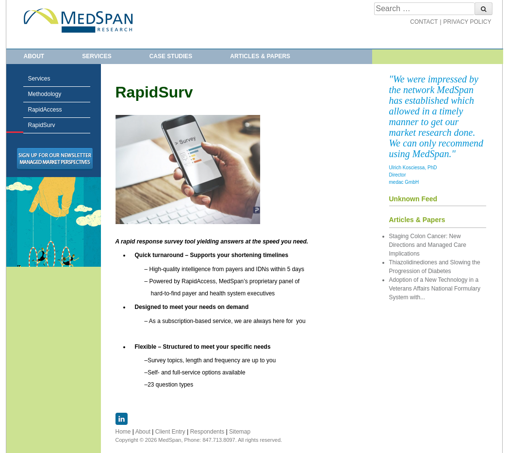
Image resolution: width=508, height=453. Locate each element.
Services (96, 56)
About (34, 56)
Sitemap (239, 431)
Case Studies (171, 56)
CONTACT (424, 21)
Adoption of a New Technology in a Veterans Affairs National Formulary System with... (435, 288)
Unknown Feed (413, 199)
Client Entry (170, 431)
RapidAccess (45, 109)
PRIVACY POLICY (467, 21)
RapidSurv (14, 125)
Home (123, 431)
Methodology (45, 94)
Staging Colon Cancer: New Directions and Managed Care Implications (427, 245)
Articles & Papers (260, 56)
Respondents (207, 431)
